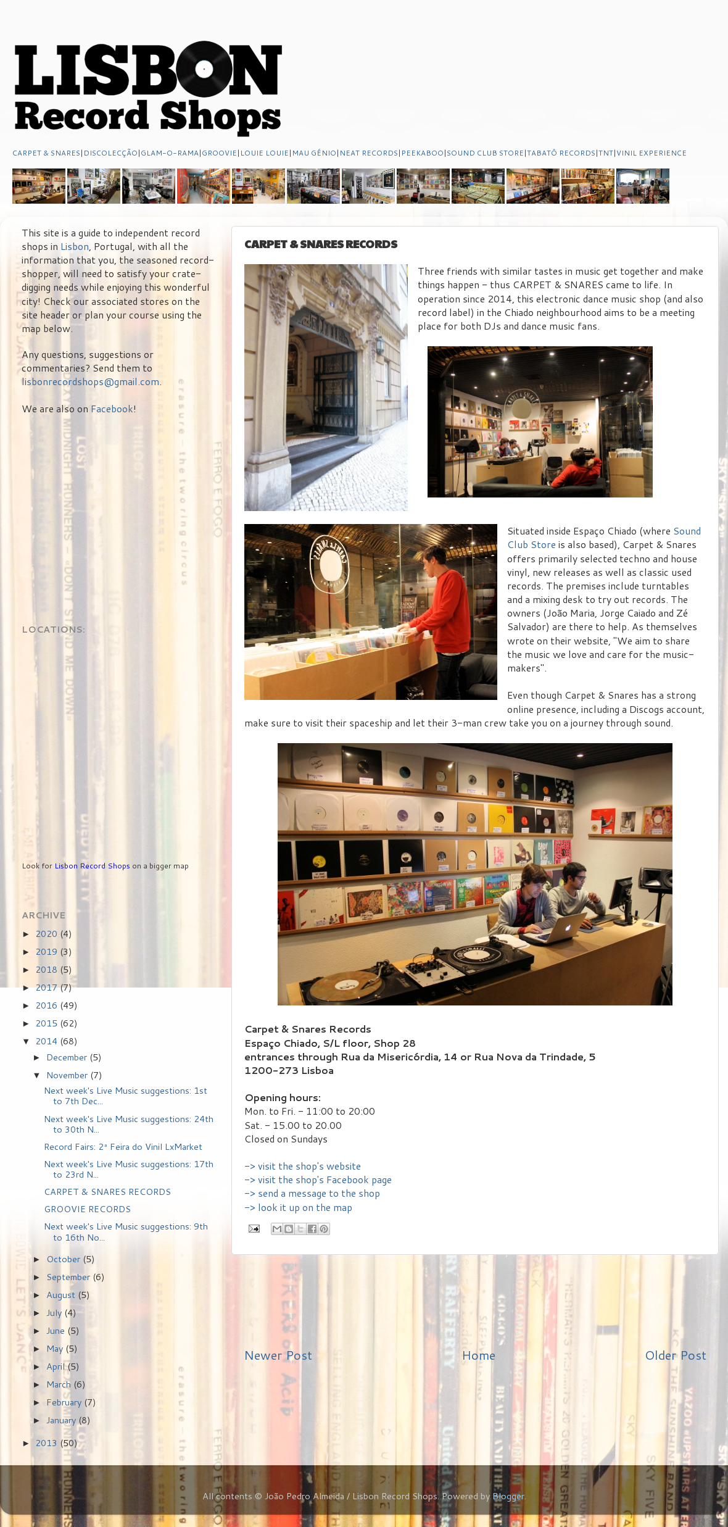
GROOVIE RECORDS (87, 1208)
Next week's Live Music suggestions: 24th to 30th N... (128, 1124)
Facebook (112, 408)
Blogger (508, 1495)
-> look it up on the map (298, 1207)
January (62, 1419)
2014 (47, 1040)
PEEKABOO (422, 153)
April (56, 1366)
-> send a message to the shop (312, 1193)
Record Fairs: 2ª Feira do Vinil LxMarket (123, 1146)
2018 (47, 969)
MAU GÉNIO (314, 153)
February (65, 1402)
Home (478, 1354)
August (62, 1294)
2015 (47, 1023)
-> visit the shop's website (302, 1166)
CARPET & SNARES (46, 153)
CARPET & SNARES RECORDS (107, 1191)
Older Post (675, 1354)
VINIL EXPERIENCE (651, 153)
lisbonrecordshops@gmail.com (90, 381)
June (56, 1330)
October (64, 1258)
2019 (47, 951)
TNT (605, 153)
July (55, 1312)
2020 (47, 933)
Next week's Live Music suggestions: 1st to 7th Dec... (125, 1095)
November (68, 1074)
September (69, 1276)
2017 (47, 987)
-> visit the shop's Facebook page (318, 1179)
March (59, 1384)
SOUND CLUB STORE (485, 153)
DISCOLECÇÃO (110, 153)
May (55, 1348)
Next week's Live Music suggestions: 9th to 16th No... (126, 1231)
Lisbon (74, 246)
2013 (47, 1442)
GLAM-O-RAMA (170, 153)
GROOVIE (219, 153)
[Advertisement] (475, 1300)
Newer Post (278, 1354)
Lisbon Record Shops (93, 865)
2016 (47, 1005)
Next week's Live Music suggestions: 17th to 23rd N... (128, 1169)
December (67, 1057)
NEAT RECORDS (368, 153)
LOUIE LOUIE (264, 153)
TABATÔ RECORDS (561, 153)
